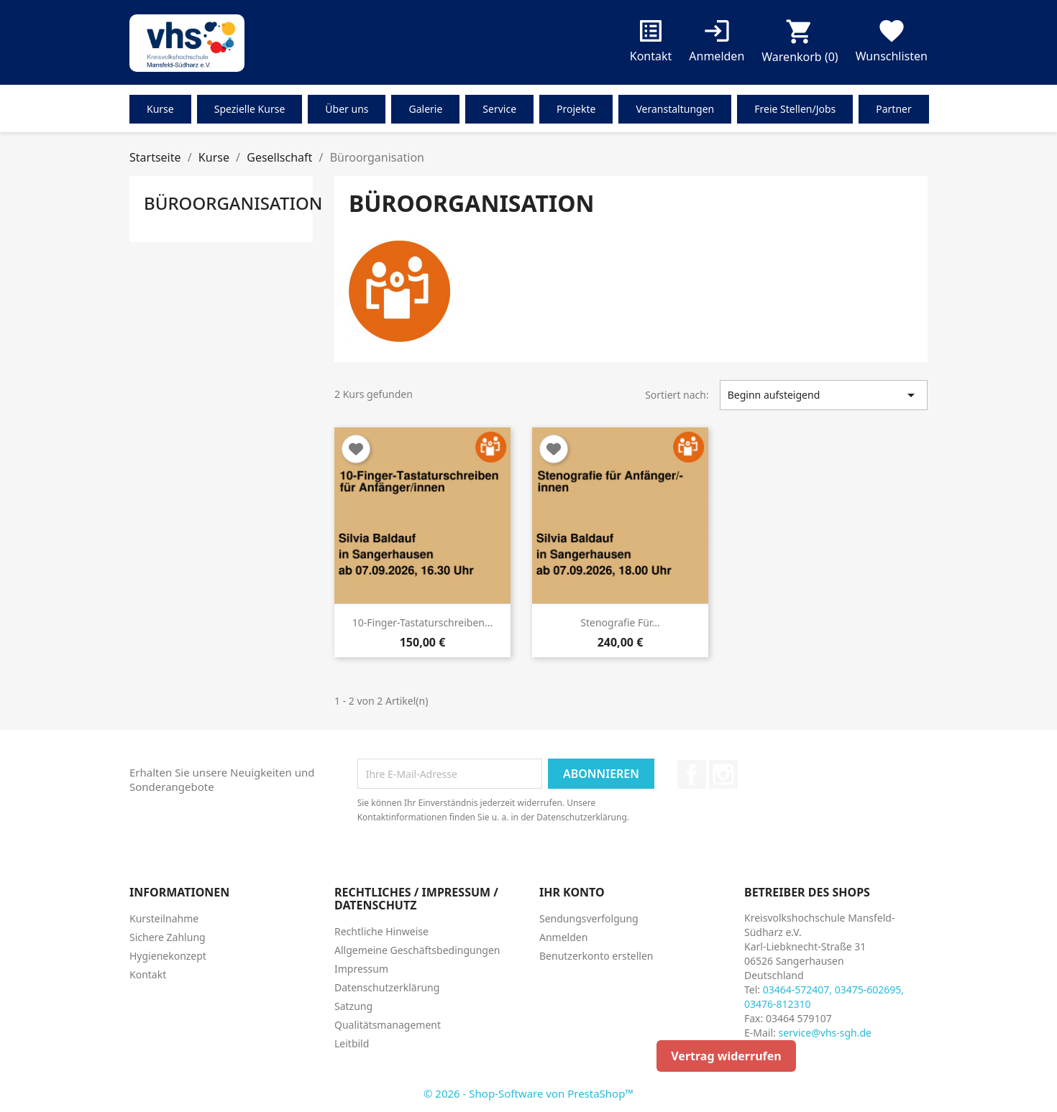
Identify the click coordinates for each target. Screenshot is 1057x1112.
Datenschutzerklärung (386, 987)
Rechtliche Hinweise (381, 931)
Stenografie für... (619, 622)
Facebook (691, 774)
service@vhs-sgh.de (824, 1032)
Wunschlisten (892, 43)
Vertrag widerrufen (726, 1056)
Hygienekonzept (167, 956)
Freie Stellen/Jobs (795, 109)
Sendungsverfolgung (589, 918)
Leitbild (351, 1043)
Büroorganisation (233, 203)
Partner (894, 109)
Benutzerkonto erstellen (596, 956)
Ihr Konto (572, 892)
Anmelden (563, 937)
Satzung (353, 1006)
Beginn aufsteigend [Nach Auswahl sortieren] (824, 395)
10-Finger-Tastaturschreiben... (422, 622)
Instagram (723, 774)
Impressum (361, 969)
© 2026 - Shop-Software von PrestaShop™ (528, 1093)
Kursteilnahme (163, 918)
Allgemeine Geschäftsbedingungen (417, 950)
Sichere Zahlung (167, 937)
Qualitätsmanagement (387, 1025)
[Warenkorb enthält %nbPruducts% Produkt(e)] (799, 44)
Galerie (425, 109)
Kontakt (651, 43)
